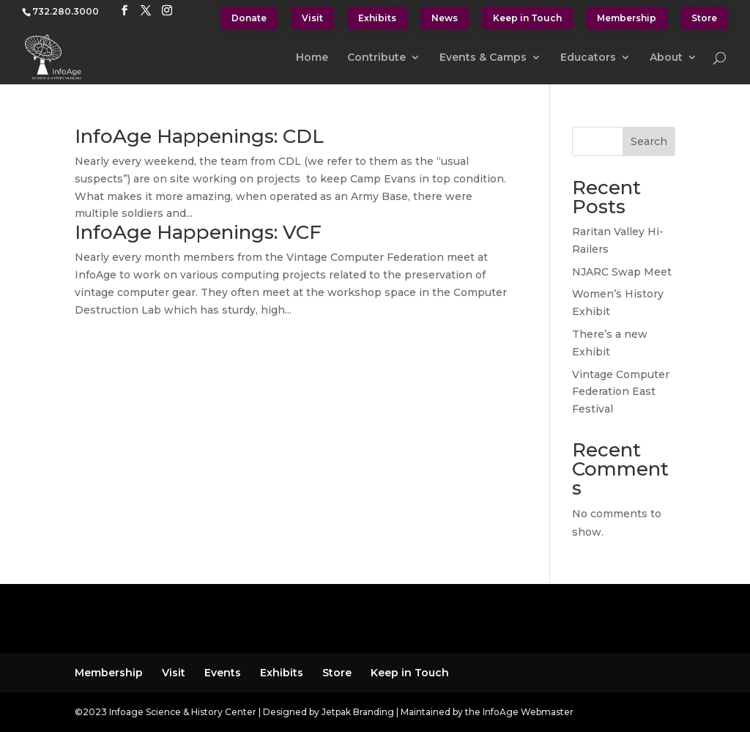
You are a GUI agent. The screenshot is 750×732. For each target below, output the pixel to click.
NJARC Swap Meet (622, 271)
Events (222, 672)
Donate (249, 17)
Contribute (376, 58)
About (666, 58)
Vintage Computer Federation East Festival (620, 392)
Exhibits (377, 17)
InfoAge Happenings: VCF (198, 232)
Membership (626, 17)
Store (704, 17)
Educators (588, 58)
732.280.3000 (65, 11)
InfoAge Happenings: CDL (199, 136)
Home (312, 58)
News (444, 17)
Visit (312, 17)
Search (649, 141)
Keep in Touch (527, 17)
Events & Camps (483, 58)
